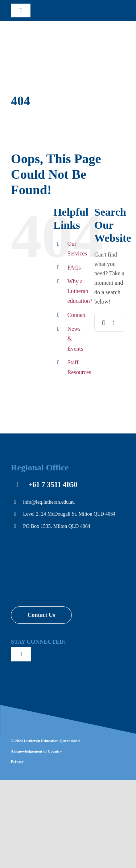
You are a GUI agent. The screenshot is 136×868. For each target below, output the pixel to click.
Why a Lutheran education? (79, 291)
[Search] (103, 323)
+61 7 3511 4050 (52, 484)
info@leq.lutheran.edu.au (49, 502)
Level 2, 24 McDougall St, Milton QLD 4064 (69, 514)
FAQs (74, 267)
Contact (76, 315)
